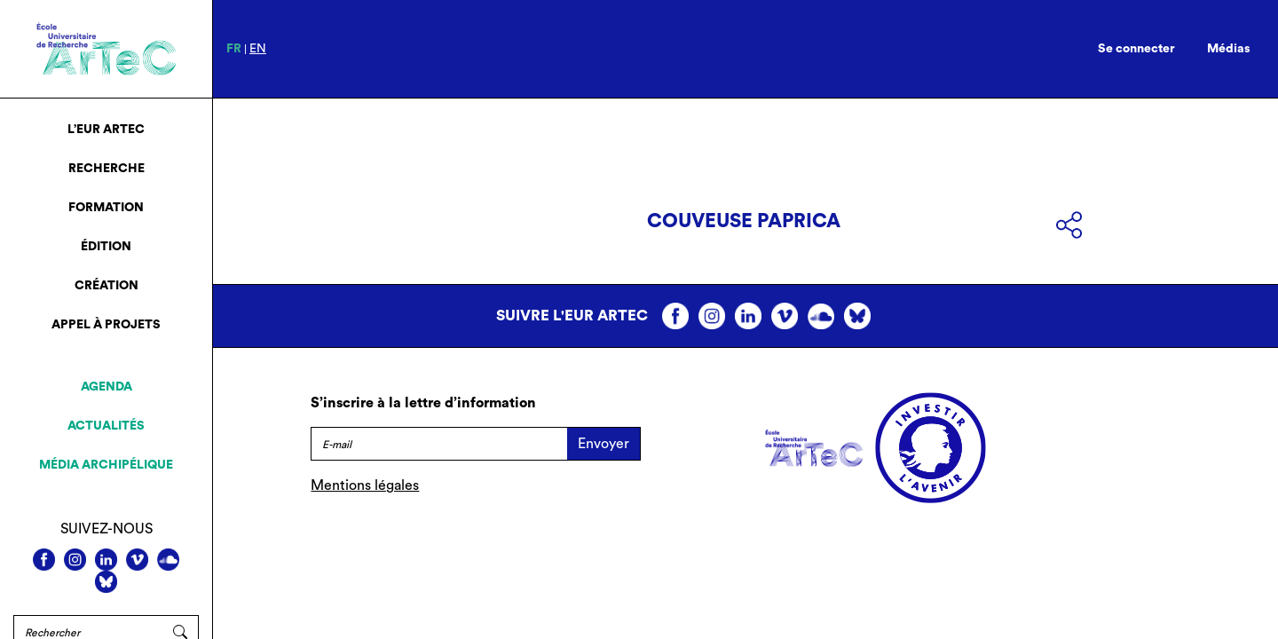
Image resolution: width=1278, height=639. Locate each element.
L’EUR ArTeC (106, 129)
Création (106, 286)
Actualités (106, 426)
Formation (106, 207)
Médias (1228, 49)
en (257, 49)
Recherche (106, 168)
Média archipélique (106, 465)
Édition (106, 247)
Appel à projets (106, 325)
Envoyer (603, 444)
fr (233, 49)
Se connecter (1136, 49)
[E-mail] (439, 444)
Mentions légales (365, 485)
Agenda (106, 387)
